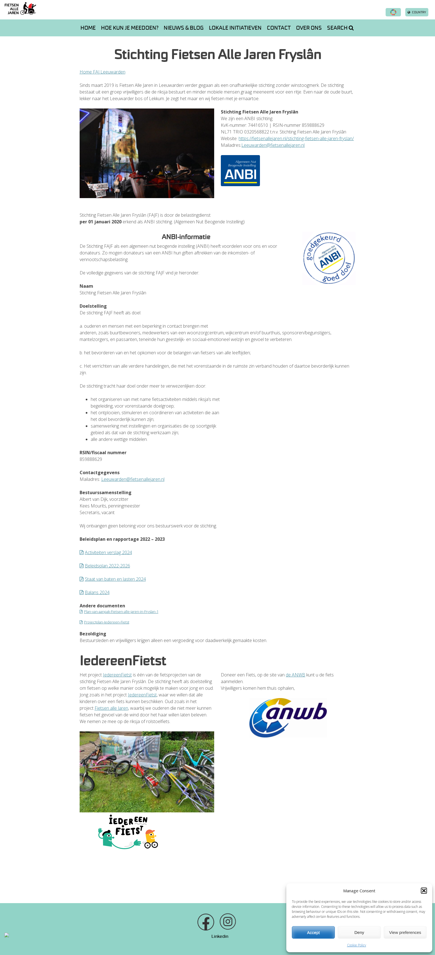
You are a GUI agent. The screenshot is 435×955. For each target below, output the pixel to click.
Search (340, 27)
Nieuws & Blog (184, 27)
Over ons (309, 27)
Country (417, 12)
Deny (359, 932)
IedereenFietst (117, 675)
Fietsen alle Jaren (111, 708)
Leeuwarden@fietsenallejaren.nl (273, 145)
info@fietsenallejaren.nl (255, 936)
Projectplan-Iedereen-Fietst (106, 622)
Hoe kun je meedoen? (129, 27)
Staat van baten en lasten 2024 (115, 579)
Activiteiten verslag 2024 (108, 552)
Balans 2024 (97, 592)
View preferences (405, 932)
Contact (279, 27)
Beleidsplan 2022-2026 (107, 566)
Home (88, 27)
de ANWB (295, 675)
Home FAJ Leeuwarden (102, 72)
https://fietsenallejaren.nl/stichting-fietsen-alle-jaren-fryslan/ (296, 138)
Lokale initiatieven (235, 27)
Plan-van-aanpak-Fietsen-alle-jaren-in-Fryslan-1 (121, 611)
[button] (424, 890)
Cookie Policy (356, 945)
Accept (313, 932)
